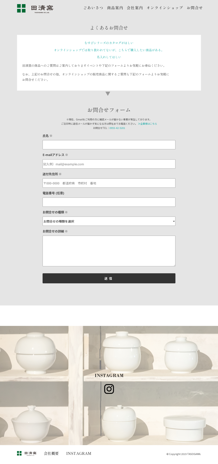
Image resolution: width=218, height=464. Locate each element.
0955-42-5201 (117, 128)
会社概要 (51, 453)
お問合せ (195, 7)
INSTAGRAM (78, 453)
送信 (109, 278)
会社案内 (135, 7)
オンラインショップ (164, 7)
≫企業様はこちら (147, 123)
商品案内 (115, 7)
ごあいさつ (93, 7)
